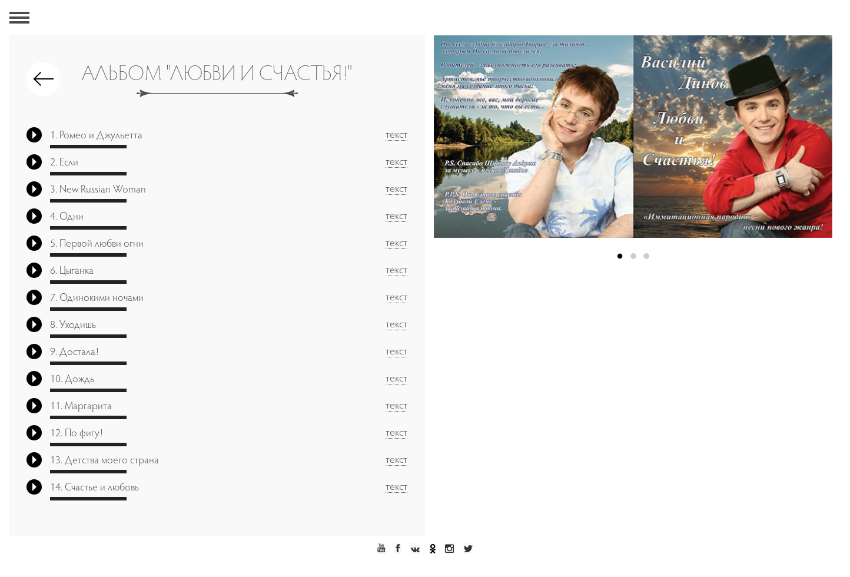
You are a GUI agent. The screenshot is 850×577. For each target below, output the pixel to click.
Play (34, 135)
